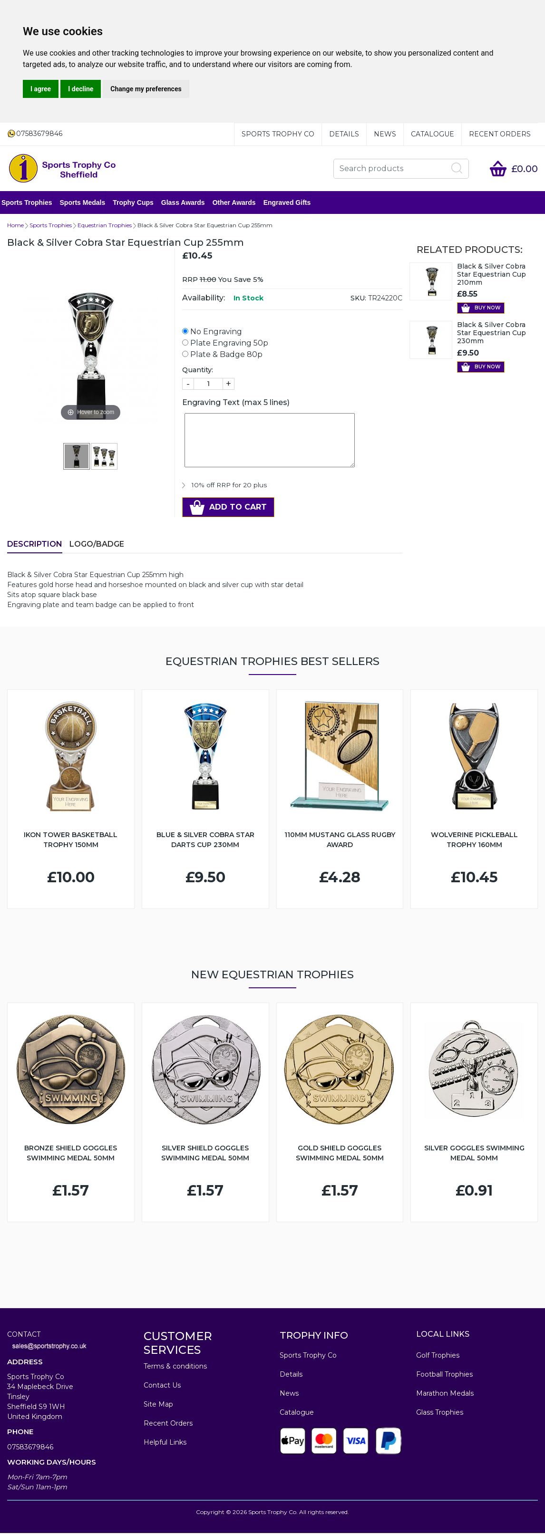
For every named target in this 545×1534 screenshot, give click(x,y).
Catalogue (432, 134)
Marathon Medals (445, 1394)
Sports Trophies (32, 203)
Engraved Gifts (293, 203)
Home (15, 226)
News (385, 134)
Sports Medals (88, 203)
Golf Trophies (437, 1356)
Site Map (158, 1405)
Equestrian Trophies (105, 226)
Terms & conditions (175, 1367)
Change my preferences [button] (145, 89)
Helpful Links (165, 1443)
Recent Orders (500, 134)
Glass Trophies (439, 1413)
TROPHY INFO (314, 1336)
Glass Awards (189, 203)
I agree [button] (40, 89)
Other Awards (240, 203)
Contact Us (162, 1386)
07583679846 (30, 1448)
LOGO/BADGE (96, 545)
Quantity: (197, 371)
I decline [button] (80, 89)
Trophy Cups (138, 203)
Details (344, 134)
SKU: (358, 299)
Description (34, 545)
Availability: (203, 298)
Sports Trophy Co (278, 134)
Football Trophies (444, 1375)
